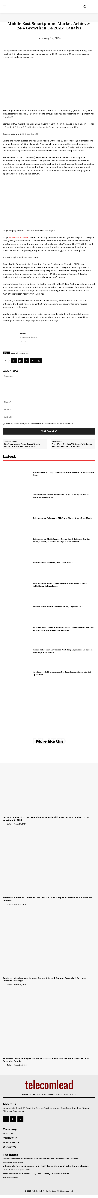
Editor (23, 333)
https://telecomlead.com (28, 337)
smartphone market (19, 237)
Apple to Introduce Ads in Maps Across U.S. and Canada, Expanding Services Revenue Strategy (44, 979)
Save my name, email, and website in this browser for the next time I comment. (40, 424)
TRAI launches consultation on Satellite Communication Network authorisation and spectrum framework (63, 629)
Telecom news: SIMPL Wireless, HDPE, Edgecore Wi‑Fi (58, 606)
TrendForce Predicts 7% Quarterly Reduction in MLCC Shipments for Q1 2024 (72, 445)
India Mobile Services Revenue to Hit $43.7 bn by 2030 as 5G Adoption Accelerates (61, 496)
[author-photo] (4, 823)
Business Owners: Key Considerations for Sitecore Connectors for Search (40, 1159)
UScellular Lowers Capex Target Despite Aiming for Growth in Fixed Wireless (22, 445)
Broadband (8, 1162)
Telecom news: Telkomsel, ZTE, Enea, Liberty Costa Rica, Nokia (62, 518)
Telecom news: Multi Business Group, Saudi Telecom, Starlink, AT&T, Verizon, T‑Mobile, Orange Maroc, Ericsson (62, 540)
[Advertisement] (49, 704)
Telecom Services (11, 1170)
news (5, 1177)
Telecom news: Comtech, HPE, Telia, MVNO (53, 562)
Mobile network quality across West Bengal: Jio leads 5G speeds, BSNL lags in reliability (63, 651)
